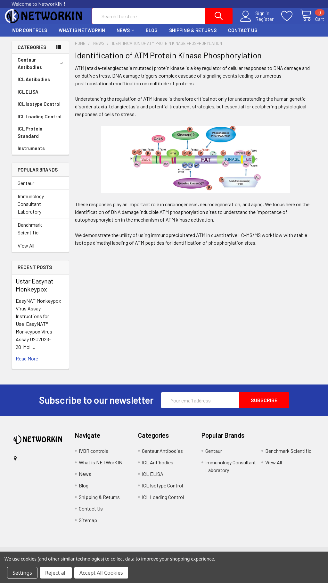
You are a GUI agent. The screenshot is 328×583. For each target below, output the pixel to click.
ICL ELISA (28, 97)
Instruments (31, 154)
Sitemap (88, 526)
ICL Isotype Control (39, 110)
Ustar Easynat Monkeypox (34, 291)
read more (27, 364)
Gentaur (26, 189)
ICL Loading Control (40, 122)
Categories (32, 53)
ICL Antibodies (34, 85)
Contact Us (242, 36)
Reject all (56, 572)
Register (257, 23)
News (125, 36)
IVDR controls (29, 36)
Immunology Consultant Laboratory (31, 209)
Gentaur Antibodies (41, 69)
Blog (152, 36)
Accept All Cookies (101, 572)
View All (26, 251)
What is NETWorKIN (82, 36)
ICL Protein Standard (30, 138)
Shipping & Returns (193, 36)
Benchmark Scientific (30, 234)
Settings (22, 572)
